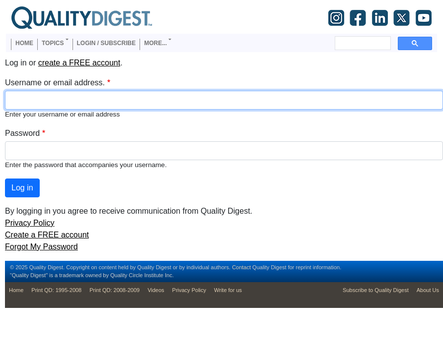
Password (22, 133)
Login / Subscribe (106, 43)
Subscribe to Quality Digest (376, 290)
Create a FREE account (47, 235)
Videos (156, 290)
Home (24, 43)
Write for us (228, 290)
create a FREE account (79, 63)
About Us (428, 290)
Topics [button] (53, 43)
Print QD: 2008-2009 (114, 290)
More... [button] (155, 43)
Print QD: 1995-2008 (56, 290)
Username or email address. (55, 82)
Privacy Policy (30, 223)
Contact (241, 267)
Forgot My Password (41, 246)
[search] (362, 43)
